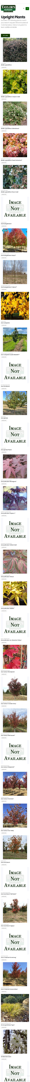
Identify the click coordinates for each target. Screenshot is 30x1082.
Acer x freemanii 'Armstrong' (8, 957)
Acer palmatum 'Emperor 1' (8, 513)
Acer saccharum (5, 862)
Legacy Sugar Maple (5, 924)
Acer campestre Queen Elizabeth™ (10, 354)
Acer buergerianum (6, 223)
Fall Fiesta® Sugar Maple (5, 892)
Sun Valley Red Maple (5, 829)
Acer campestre (5, 323)
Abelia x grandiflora (6, 65)
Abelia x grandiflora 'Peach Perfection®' (11, 160)
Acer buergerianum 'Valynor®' (9, 287)
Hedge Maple (3, 321)
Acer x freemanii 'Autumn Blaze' (9, 989)
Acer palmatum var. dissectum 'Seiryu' (11, 640)
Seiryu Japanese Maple (5, 638)
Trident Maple (3, 222)
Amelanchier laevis (6, 1056)
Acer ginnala (4, 418)
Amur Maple (3, 416)
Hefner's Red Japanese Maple (6, 543)
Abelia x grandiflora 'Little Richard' (10, 128)
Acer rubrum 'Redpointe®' (7, 767)
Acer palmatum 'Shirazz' (7, 576)
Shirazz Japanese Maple (5, 575)
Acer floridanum (5, 386)
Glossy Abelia (3, 63)
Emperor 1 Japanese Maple (6, 511)
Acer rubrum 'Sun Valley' (7, 830)
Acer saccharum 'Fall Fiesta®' (8, 894)
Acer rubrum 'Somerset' (7, 799)
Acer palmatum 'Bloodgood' (8, 481)
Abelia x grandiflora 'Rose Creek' (9, 192)
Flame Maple (3, 448)
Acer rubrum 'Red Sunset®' (8, 735)
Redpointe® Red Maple (5, 765)
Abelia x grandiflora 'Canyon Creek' (10, 97)
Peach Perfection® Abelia (6, 158)
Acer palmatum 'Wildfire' (7, 608)
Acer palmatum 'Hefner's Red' (9, 545)
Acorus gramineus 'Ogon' (8, 1025)
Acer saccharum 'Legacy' (7, 926)
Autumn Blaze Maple (5, 987)
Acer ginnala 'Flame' (6, 450)
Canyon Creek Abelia (5, 95)
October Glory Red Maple (6, 702)
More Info (4, 67)
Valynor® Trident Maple (5, 285)
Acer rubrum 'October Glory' (8, 703)
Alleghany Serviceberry (5, 1055)
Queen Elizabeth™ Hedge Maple (7, 353)
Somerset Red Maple (5, 797)
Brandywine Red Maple (5, 670)
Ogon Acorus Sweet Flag (6, 1023)
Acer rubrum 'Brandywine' (8, 672)
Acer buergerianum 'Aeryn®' (8, 255)
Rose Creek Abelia (4, 190)
